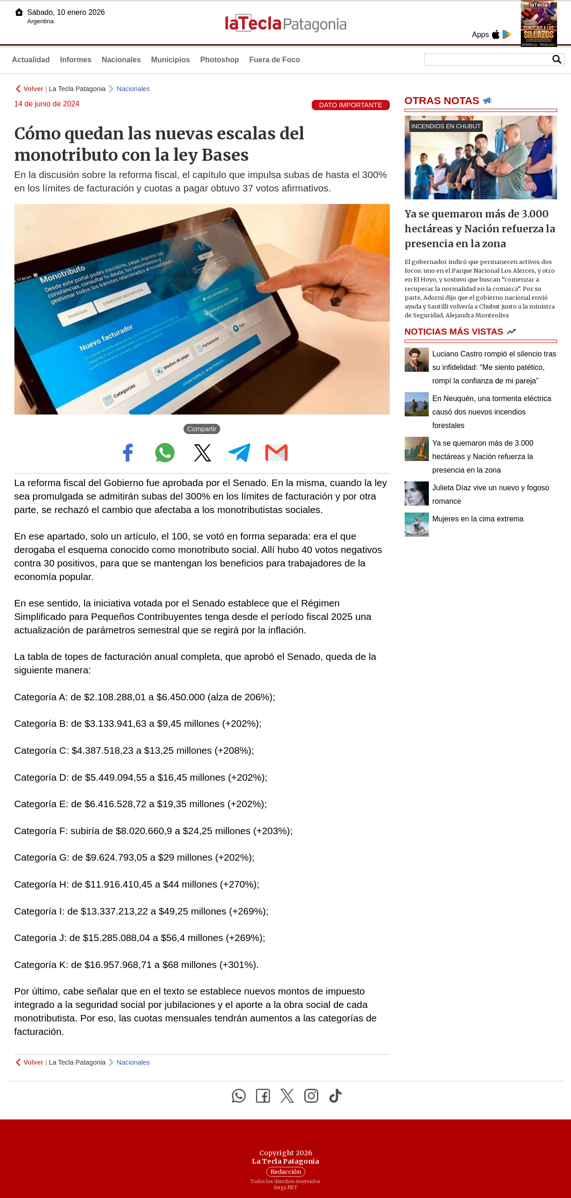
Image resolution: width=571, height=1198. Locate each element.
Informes (76, 60)
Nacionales (121, 60)
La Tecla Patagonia (77, 88)
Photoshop (219, 60)
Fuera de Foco (274, 60)
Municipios (170, 60)
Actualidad (31, 60)
